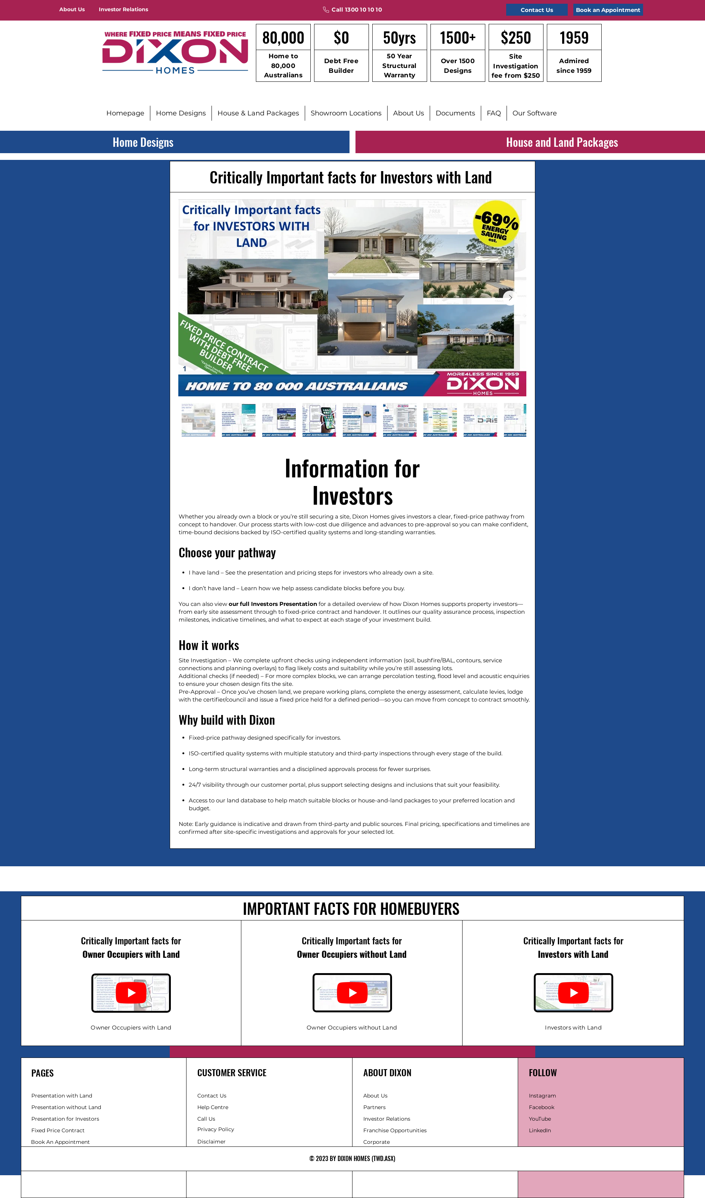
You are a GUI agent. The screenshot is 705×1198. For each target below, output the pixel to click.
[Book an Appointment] (608, 10)
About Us (375, 1095)
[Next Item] (510, 298)
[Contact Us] (537, 10)
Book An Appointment (60, 1142)
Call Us (206, 1118)
